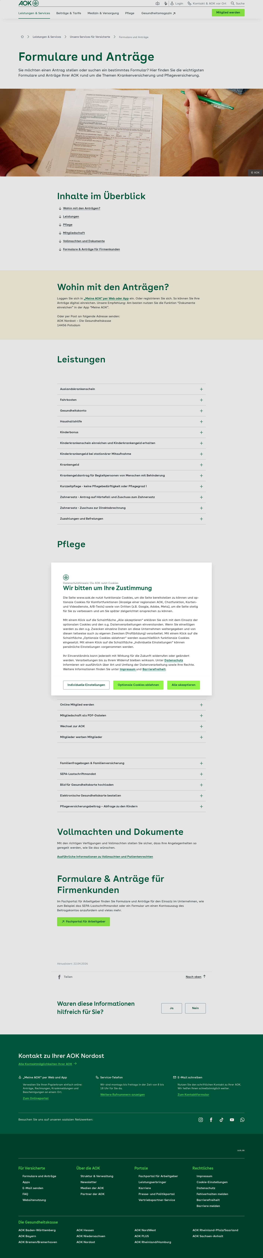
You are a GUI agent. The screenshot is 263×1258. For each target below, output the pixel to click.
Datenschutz (173, 660)
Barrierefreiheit (154, 669)
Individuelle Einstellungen (86, 685)
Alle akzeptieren (183, 685)
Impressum (128, 669)
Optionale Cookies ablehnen (138, 685)
